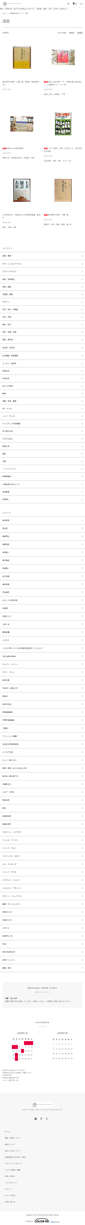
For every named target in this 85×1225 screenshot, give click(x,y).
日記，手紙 (6, 317)
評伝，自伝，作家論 (10, 309)
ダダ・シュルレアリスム (11, 264)
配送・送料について (13, 1138)
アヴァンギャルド (9, 271)
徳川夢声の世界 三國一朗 (56, 215)
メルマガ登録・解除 (13, 1170)
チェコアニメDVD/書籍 (11, 424)
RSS (7, 1176)
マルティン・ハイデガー (11, 832)
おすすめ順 (61, 33)
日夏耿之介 (6, 784)
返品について (10, 1144)
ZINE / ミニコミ (8, 960)
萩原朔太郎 (6, 816)
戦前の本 (5, 446)
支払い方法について (13, 1151)
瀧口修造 (5, 560)
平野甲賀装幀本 (8, 720)
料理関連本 (6, 476)
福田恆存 (5, 544)
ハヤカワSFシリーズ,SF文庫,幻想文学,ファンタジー (22, 648)
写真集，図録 (7, 294)
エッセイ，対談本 (9, 363)
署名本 (5, 696)
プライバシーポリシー (13, 1163)
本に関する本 (7, 431)
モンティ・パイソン (10, 664)
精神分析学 (6, 824)
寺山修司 (5, 592)
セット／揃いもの (9, 760)
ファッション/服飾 (9, 736)
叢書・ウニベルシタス (11, 904)
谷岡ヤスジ (6, 616)
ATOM (12, 1176)
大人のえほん (7, 439)
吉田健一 (5, 499)
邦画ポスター (7, 912)
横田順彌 (5, 632)
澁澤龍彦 (5, 492)
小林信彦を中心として (16, 13)
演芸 (26, 13)
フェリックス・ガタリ (11, 856)
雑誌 (4, 454)
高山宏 (5, 528)
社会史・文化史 (8, 348)
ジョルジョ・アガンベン (11, 888)
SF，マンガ (7, 409)
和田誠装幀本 (7, 712)
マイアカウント (11, 1183)
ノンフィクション (9, 469)
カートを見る (10, 1195)
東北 (4, 808)
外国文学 (5, 371)
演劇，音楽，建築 (9, 401)
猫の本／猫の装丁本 (10, 776)
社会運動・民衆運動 (10, 356)
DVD (4, 944)
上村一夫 (5, 624)
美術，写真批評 (8, 279)
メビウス (5, 640)
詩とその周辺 (7, 386)
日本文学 (5, 378)
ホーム (4, 13)
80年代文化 (6, 704)
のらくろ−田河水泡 (9, 600)
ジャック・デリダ (9, 872)
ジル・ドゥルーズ (9, 864)
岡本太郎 (5, 800)
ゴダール (5, 928)
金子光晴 (5, 576)
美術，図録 (6, 287)
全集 (4, 461)
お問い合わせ (10, 1202)
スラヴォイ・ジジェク (11, 880)
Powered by (42, 1220)
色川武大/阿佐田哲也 (10, 744)
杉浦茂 (5, 608)
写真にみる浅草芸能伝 (13, 148)
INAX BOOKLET (8, 952)
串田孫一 (5, 552)
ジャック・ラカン (9, 848)
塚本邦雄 (5, 584)
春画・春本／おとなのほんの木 (14, 768)
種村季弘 (5, 536)
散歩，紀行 (6, 324)
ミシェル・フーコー (10, 840)
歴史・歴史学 (7, 340)
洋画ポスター (7, 920)
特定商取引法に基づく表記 (15, 1157)
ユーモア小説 (7, 752)
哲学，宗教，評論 (9, 332)
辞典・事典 (6, 256)
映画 (4, 393)
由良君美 (5, 520)
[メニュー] (81, 3)
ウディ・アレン (8, 672)
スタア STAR (8, 792)
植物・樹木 (6, 968)
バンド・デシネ (8, 416)
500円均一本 (7, 936)
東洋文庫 (5, 680)
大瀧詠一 (5, 728)
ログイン (8, 1189)
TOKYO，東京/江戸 (10, 688)
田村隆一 (5, 568)
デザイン (5, 302)
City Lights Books (9, 656)
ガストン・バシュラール (11, 896)
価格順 (71, 33)
